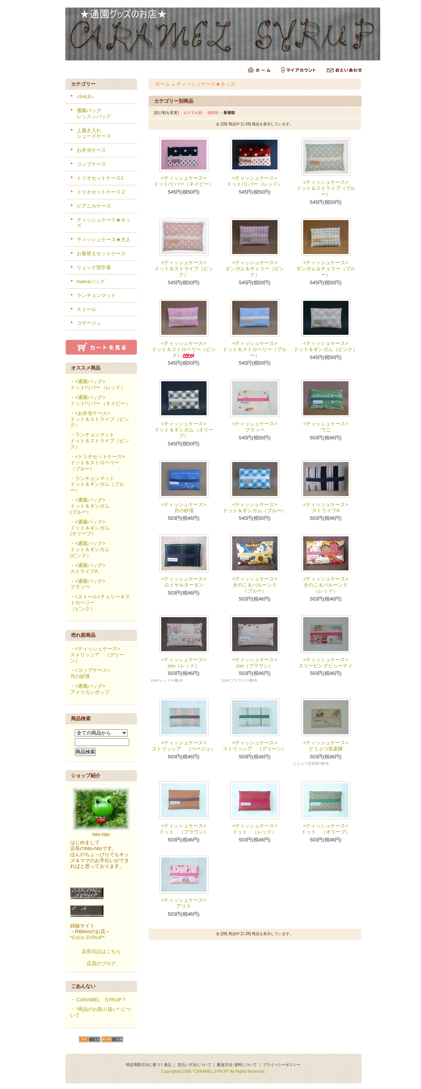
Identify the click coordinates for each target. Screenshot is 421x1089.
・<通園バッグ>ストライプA (87, 568)
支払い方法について (194, 1065)
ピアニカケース (94, 206)
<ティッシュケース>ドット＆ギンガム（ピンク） (326, 346)
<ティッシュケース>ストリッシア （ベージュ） (184, 746)
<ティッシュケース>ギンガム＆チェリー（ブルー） (325, 268)
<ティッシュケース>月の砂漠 (183, 507)
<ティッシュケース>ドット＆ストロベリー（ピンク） (184, 349)
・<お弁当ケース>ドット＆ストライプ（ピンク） (99, 419)
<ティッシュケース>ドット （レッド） (254, 829)
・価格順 (211, 113)
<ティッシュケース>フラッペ (254, 427)
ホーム (162, 84)
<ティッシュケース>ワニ (325, 427)
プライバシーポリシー (282, 1065)
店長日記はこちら (101, 951)
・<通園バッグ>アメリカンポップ (89, 689)
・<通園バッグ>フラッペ (87, 584)
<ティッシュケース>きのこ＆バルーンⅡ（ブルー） (254, 585)
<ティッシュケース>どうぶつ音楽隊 (325, 746)
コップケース (91, 164)
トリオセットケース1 (100, 178)
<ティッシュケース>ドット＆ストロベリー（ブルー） (255, 349)
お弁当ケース (91, 150)
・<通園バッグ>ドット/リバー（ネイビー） (100, 400)
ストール (86, 309)
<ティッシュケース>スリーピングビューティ (326, 662)
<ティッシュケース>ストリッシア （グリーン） (255, 746)
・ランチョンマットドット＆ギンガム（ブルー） (97, 484)
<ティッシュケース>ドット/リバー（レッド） (254, 181)
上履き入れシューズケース (94, 133)
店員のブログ (101, 963)
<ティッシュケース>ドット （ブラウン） (183, 829)
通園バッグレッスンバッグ (94, 113)
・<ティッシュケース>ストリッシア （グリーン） (97, 655)
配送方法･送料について (237, 1065)
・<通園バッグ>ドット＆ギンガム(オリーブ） (89, 528)
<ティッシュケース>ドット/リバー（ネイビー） (184, 181)
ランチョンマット (96, 295)
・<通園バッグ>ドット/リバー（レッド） (98, 384)
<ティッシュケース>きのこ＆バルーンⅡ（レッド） (325, 585)
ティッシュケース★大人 (104, 239)
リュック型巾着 (94, 267)
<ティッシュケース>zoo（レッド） (183, 662)
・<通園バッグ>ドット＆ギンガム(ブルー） (89, 506)
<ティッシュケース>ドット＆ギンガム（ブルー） (255, 507)
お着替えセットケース (101, 253)
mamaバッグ (91, 281)
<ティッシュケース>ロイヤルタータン (183, 582)
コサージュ (89, 323)
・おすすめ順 (191, 113)
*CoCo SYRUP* (87, 937)
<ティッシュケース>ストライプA (325, 507)
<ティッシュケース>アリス (183, 903)
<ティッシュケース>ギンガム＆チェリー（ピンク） (254, 268)
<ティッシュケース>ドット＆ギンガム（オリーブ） (183, 430)
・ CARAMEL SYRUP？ (98, 1000)
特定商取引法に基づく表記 (148, 1065)
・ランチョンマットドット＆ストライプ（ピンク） (99, 441)
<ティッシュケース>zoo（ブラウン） (254, 662)
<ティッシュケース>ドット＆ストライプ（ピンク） (183, 268)
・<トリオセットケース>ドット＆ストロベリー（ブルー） (97, 462)
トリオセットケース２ (101, 192)
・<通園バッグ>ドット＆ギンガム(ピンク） (89, 549)
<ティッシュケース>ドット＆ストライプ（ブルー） (325, 188)
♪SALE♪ (85, 96)
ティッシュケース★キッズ (205, 84)
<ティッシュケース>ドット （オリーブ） (325, 829)
